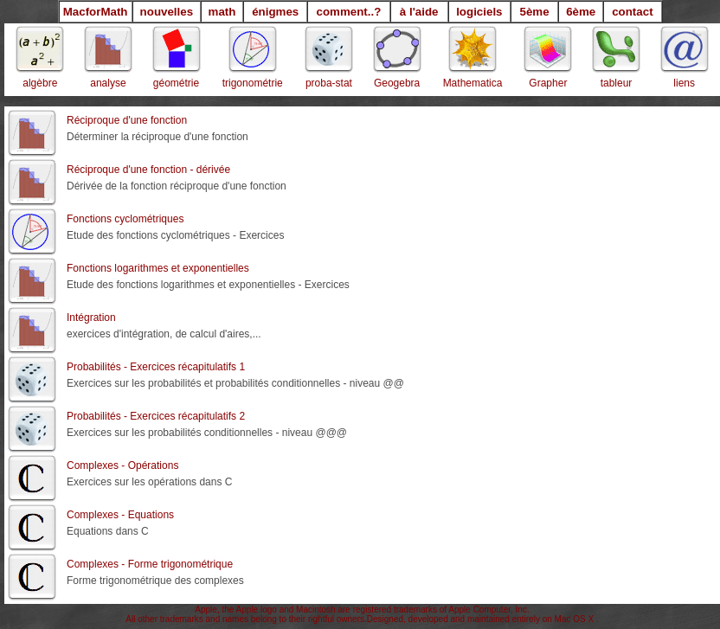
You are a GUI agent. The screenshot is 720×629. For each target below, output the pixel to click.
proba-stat (328, 83)
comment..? (349, 11)
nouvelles (166, 11)
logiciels (479, 11)
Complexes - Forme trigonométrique (150, 564)
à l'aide (419, 11)
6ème (580, 11)
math (222, 11)
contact (632, 11)
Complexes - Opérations (122, 465)
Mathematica (473, 83)
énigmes (275, 11)
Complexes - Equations (120, 515)
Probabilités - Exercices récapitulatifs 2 (156, 416)
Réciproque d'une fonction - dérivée (148, 170)
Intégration (91, 317)
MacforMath (95, 11)
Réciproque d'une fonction (127, 120)
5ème (534, 11)
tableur (617, 83)
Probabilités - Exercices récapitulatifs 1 (156, 367)
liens (684, 83)
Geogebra (397, 83)
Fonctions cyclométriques (125, 219)
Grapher (548, 83)
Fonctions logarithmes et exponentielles (158, 268)
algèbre (39, 83)
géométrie (176, 83)
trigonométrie (252, 83)
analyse (107, 83)
